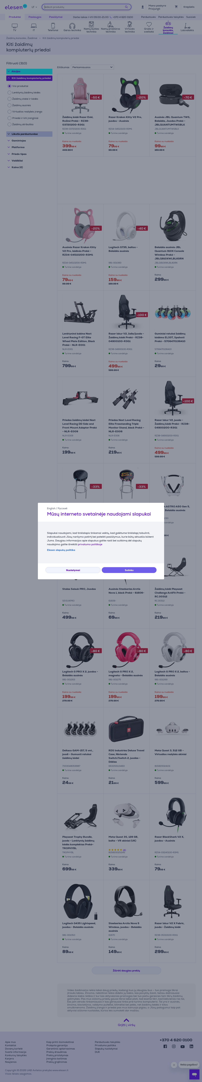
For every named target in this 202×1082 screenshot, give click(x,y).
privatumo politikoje (90, 544)
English (51, 508)
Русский (62, 508)
